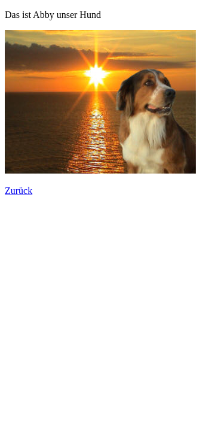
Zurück (18, 191)
